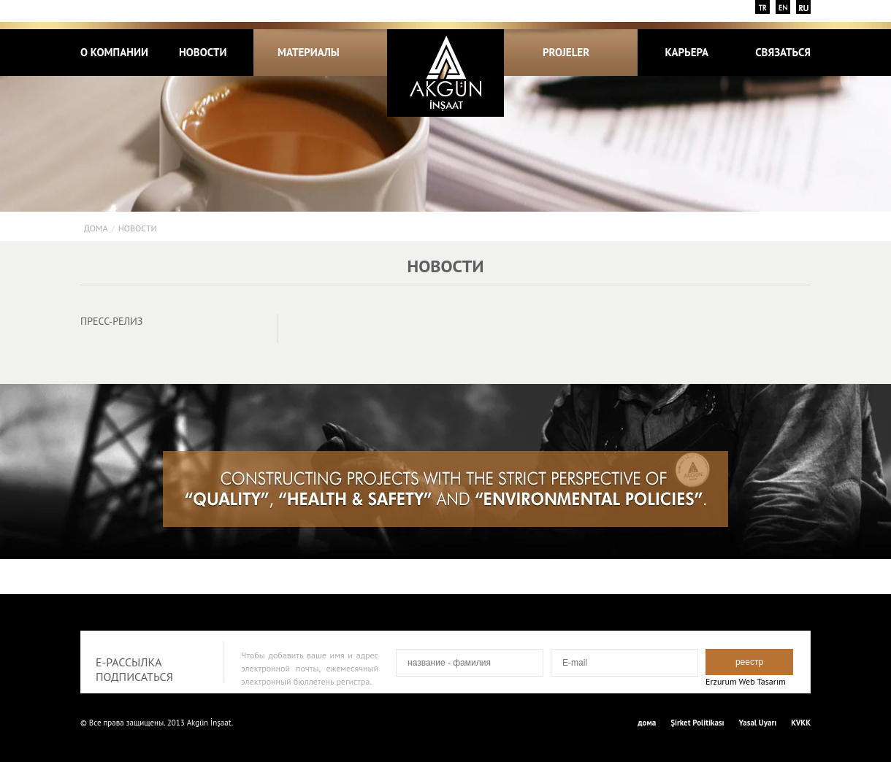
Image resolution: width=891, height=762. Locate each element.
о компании (114, 52)
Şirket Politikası (697, 722)
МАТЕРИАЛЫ (309, 52)
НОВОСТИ (203, 52)
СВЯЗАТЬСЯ (783, 52)
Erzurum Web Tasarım (745, 681)
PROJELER (574, 52)
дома (95, 228)
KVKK (801, 722)
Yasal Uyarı (758, 722)
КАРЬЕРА (686, 52)
